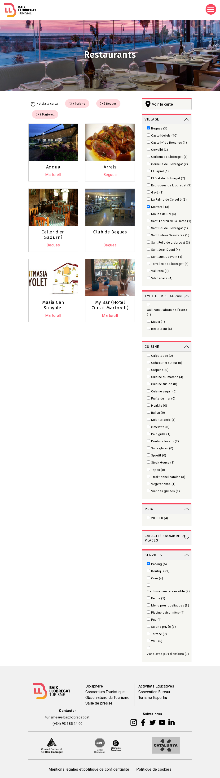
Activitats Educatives (156, 686)
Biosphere (94, 686)
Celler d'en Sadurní (53, 234)
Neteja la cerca (47, 103)
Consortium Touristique (105, 692)
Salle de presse (98, 703)
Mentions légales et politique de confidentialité (88, 769)
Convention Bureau (154, 692)
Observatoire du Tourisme (107, 697)
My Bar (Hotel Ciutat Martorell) (110, 305)
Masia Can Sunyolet (53, 305)
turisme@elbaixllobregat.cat (67, 717)
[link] (166, 119)
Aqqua (53, 167)
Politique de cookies (154, 769)
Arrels (110, 167)
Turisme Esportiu (152, 697)
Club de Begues (110, 232)
